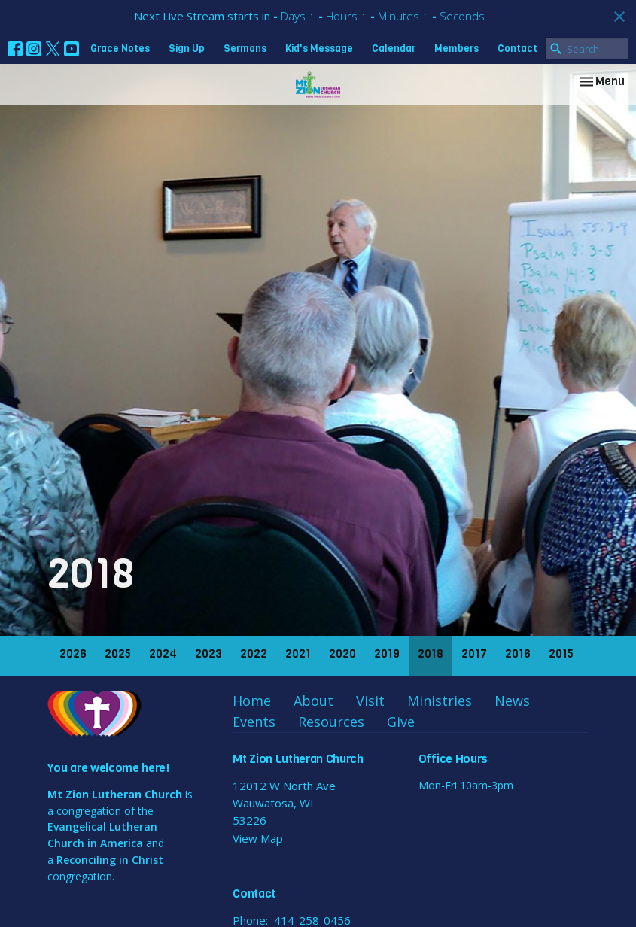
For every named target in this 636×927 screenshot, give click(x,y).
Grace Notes (120, 48)
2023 (208, 653)
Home (252, 700)
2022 (253, 653)
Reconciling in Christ (109, 860)
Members (456, 48)
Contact (517, 48)
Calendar (393, 48)
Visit (370, 700)
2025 (118, 653)
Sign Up (187, 48)
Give (401, 722)
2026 (73, 653)
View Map (258, 838)
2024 (163, 653)
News (512, 700)
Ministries (439, 700)
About (313, 700)
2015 (561, 653)
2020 (342, 653)
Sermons (245, 48)
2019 (387, 653)
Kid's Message (319, 48)
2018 (430, 653)
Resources (331, 722)
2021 (298, 653)
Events (254, 722)
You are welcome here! (108, 768)
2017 (474, 653)
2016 (518, 653)
